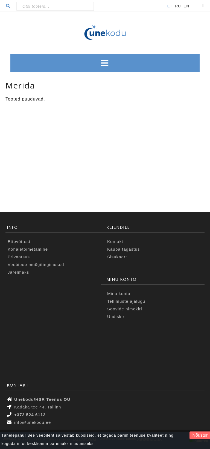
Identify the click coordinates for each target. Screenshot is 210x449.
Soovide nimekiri (124, 309)
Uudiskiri (116, 316)
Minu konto (118, 293)
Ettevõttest (19, 241)
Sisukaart (117, 256)
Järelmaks (18, 272)
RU (178, 6)
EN (186, 6)
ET (170, 6)
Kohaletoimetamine (28, 249)
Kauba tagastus (123, 249)
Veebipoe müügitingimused (36, 264)
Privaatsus (19, 256)
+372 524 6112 (30, 414)
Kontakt (115, 241)
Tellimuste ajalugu (126, 301)
